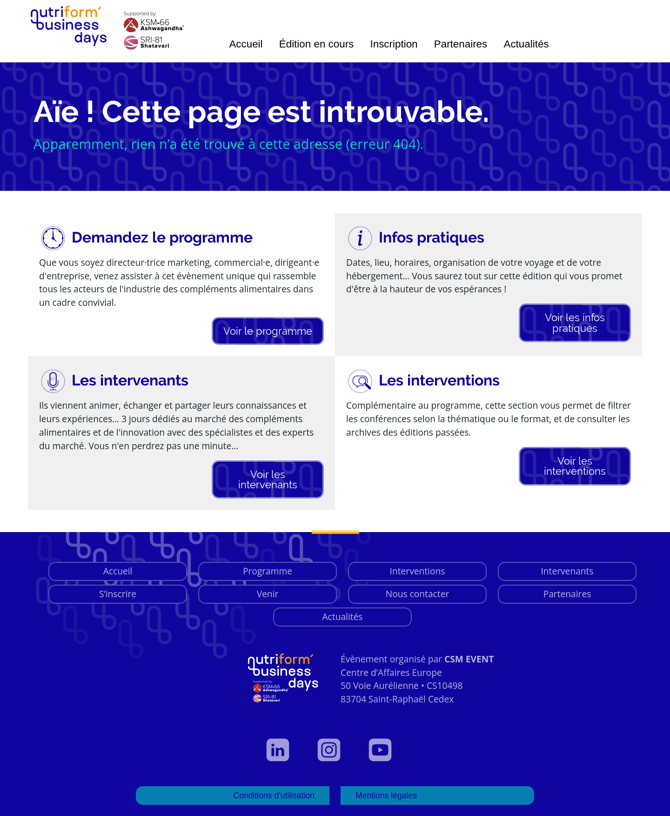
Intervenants (567, 571)
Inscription (394, 44)
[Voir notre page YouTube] (386, 750)
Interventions (417, 571)
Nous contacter (417, 593)
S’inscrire (117, 593)
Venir (268, 593)
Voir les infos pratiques (575, 322)
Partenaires (461, 44)
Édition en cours (316, 44)
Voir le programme (267, 331)
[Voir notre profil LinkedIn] (284, 750)
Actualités (526, 44)
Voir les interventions (575, 466)
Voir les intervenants (267, 479)
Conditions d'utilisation (274, 795)
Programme (267, 571)
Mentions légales (386, 795)
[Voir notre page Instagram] (335, 750)
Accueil (245, 44)
